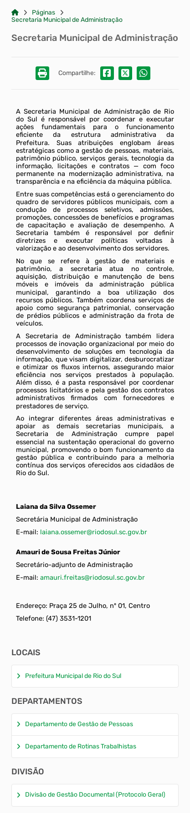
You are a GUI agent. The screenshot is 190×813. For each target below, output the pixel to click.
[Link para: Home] (15, 12)
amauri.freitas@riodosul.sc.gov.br (92, 577)
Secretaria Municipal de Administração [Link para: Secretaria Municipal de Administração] (67, 20)
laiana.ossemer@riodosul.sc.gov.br (93, 532)
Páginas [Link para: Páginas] (43, 12)
